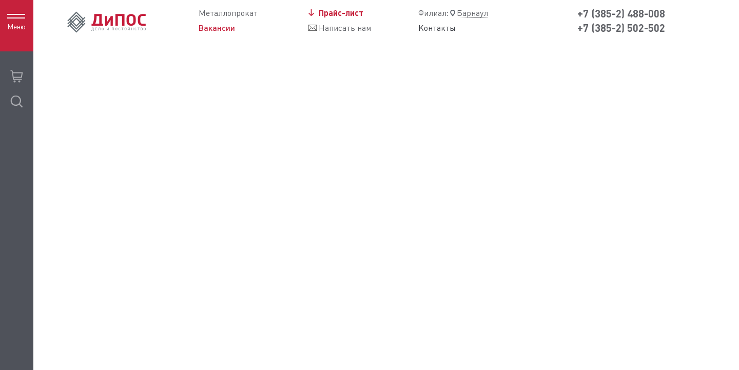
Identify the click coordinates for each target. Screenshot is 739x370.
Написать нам (345, 28)
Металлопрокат (228, 13)
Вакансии (217, 28)
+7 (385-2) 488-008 (621, 14)
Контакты (437, 28)
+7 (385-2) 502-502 (621, 28)
